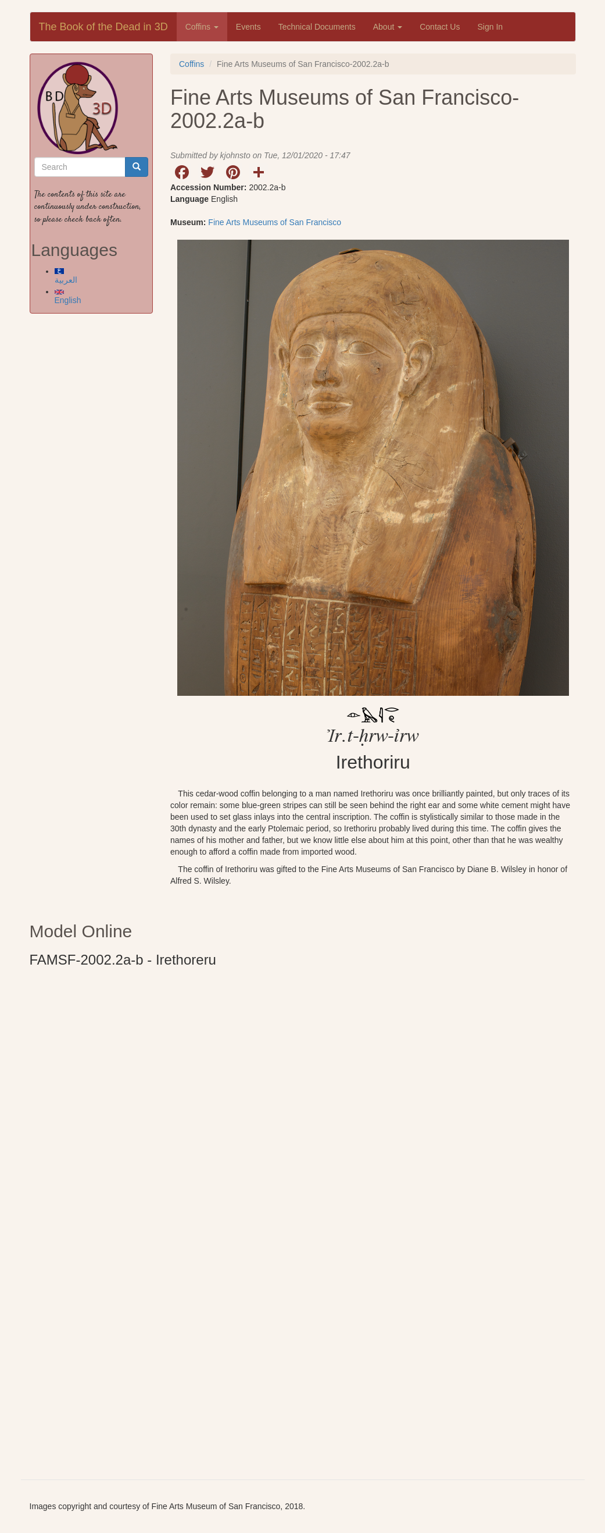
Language (189, 199)
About (387, 26)
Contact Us (440, 26)
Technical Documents (317, 26)
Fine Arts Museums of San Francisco (274, 222)
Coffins (202, 26)
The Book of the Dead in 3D (103, 27)
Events (248, 26)
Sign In (490, 26)
